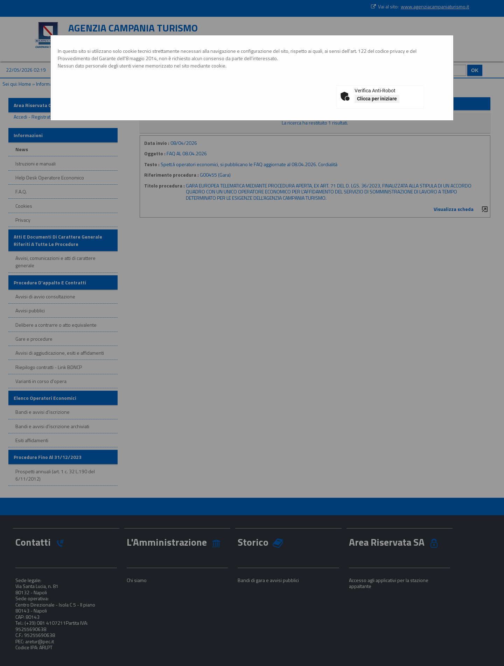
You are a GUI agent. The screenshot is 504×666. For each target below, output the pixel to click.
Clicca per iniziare (377, 98)
